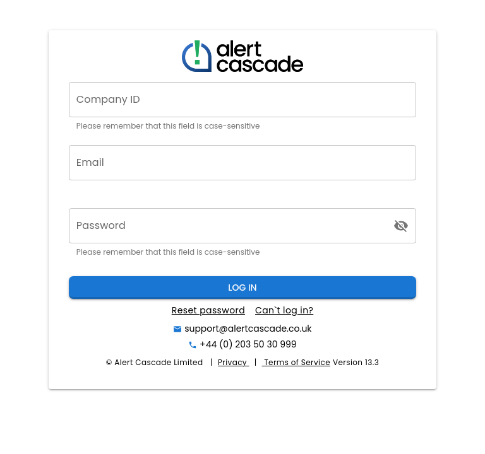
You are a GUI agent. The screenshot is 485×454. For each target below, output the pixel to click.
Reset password (208, 310)
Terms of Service (296, 362)
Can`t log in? (284, 310)
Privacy (233, 362)
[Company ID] (242, 99)
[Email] (242, 162)
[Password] (231, 225)
